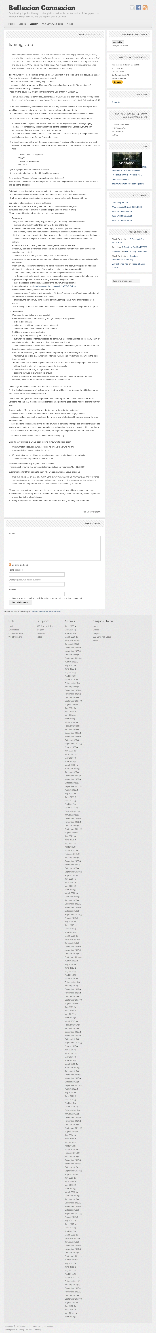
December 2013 (72, 1160)
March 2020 (70, 893)
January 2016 (71, 1071)
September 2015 (72, 1085)
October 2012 (71, 1210)
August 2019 (70, 918)
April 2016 (69, 1060)
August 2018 (70, 961)
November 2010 (72, 1292)
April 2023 (69, 761)
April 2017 (69, 1018)
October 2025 (71, 655)
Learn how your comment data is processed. (46, 611)
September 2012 (72, 1213)
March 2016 (70, 1064)
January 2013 (71, 1199)
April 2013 (69, 1188)
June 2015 (69, 1096)
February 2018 (71, 982)
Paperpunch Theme (13, 1330)
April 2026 (69, 633)
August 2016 (70, 1046)
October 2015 (71, 1082)
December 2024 (72, 690)
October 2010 (71, 1295)
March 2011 (70, 1277)
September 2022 (72, 786)
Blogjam (40, 630)
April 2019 (69, 932)
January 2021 (71, 857)
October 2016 (71, 1039)
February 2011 (71, 1281)
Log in (11, 626)
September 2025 (72, 658)
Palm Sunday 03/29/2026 (135, 251)
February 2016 (71, 1067)
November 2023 (72, 736)
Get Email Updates (120, 179)
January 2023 (71, 772)
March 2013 (70, 1192)
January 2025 (71, 687)
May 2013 (69, 1185)
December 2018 (72, 946)
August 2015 (70, 1089)
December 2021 (72, 818)
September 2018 (72, 957)
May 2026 (69, 630)
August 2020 (70, 875)
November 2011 (72, 1249)
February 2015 (71, 1110)
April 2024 (69, 719)
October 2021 (71, 825)
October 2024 (71, 697)
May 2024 (69, 715)
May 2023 (69, 758)
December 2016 (72, 1032)
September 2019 (72, 914)
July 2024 (69, 708)
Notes (39, 637)
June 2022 (69, 797)
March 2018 (70, 978)
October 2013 (71, 1167)
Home (95, 626)
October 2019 (71, 911)
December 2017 (72, 989)
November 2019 (72, 907)
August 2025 (70, 662)
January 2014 (71, 1156)
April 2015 (69, 1103)
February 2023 (71, 768)
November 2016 (72, 1035)
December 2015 (72, 1074)
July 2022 (69, 793)
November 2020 (72, 864)
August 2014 (70, 1131)
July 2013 (69, 1178)
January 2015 (71, 1114)
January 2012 (71, 1242)
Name (16, 570)
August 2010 (70, 1302)
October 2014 (71, 1124)
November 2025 (72, 651)
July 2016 (69, 1050)
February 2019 (71, 939)
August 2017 (70, 1003)
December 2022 (72, 776)
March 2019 (70, 936)
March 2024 (70, 722)
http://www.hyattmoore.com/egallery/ (128, 184)
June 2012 (69, 1224)
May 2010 (69, 1313)
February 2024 (71, 726)
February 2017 (71, 1025)
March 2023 (70, 765)
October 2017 (71, 996)
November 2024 (72, 694)
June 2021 (69, 840)
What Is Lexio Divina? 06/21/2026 (127, 207)
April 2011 (69, 1274)
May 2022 (69, 800)
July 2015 (69, 1092)
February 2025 (71, 683)
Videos (96, 630)
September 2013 (72, 1171)
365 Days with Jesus (46, 626)
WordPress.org (15, 637)
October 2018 (71, 953)
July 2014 (69, 1135)
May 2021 (69, 843)
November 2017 (72, 993)
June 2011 (69, 1267)
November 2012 (72, 1206)
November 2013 (72, 1163)
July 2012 (69, 1220)
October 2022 (71, 783)
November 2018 (72, 950)
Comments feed (15, 633)
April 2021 (69, 847)
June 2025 (69, 669)
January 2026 (71, 644)
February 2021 (71, 854)
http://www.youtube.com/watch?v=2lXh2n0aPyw (54, 286)
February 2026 (71, 640)
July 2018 (69, 964)
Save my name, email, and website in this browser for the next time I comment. (47, 598)
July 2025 (69, 665)
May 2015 (69, 1099)
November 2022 (72, 779)
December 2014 (72, 1117)
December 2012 (72, 1203)
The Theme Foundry (33, 1330)
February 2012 (71, 1238)
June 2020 (69, 882)
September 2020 (72, 872)
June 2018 (69, 968)
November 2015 (72, 1078)
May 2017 (69, 1014)
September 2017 (72, 1000)
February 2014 (71, 1153)
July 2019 (69, 921)
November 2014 (72, 1121)
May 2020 (69, 886)
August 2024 (70, 704)
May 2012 (69, 1228)
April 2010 (69, 1317)
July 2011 (69, 1263)
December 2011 (72, 1245)
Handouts (41, 633)
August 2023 (70, 747)
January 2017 (71, 1028)
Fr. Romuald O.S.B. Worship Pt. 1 (127, 175)
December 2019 (72, 904)
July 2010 (69, 1306)
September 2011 (72, 1256)
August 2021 (70, 832)
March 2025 (70, 679)
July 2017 (69, 1007)
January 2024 (71, 729)
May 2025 (69, 672)
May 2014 (69, 1142)
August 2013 (70, 1174)
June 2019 (69, 925)
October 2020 (71, 868)
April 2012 (69, 1231)
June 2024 (69, 711)
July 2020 (69, 879)
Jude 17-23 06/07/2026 (122, 216)
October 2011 (71, 1252)
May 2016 (69, 1057)
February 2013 (71, 1196)
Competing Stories (120, 202)
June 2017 (69, 1010)
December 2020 (72, 861)
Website (12, 590)
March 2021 (70, 850)
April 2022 (69, 804)
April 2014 (69, 1146)
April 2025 (69, 676)
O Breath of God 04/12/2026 (134, 247)
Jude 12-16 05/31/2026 (122, 220)
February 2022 (71, 811)
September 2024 (72, 701)
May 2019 (69, 929)
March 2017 (70, 1021)
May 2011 (69, 1270)
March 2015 (70, 1107)
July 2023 (69, 751)
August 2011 (70, 1260)
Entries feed (13, 630)
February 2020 (71, 897)
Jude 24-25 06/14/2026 (122, 211)
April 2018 (69, 975)
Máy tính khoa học (120, 264)
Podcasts (116, 102)
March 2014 (70, 1149)
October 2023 (71, 740)
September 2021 (72, 829)
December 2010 (72, 1288)
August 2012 (70, 1217)
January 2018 (71, 986)
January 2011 (71, 1284)
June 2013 (69, 1181)
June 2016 (69, 1053)
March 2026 (70, 637)
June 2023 (69, 754)
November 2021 (72, 822)
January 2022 (71, 815)
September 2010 (72, 1299)
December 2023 (72, 733)
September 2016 (72, 1042)
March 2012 (70, 1235)
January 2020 (71, 900)
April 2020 (69, 889)
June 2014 (69, 1139)
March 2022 (70, 808)
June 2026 (69, 626)
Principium (116, 251)
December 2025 (72, 647)
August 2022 (70, 790)
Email (25, 580)
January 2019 (71, 943)
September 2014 (72, 1128)
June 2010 (69, 1309)
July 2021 (69, 836)
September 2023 (72, 743)
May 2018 (69, 971)
